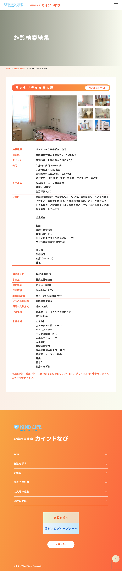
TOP (16, 454)
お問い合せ (61, 544)
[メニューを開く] (116, 5)
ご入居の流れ (21, 491)
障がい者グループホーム (61, 528)
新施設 (18, 473)
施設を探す (20, 463)
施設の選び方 (21, 482)
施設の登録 (20, 501)
